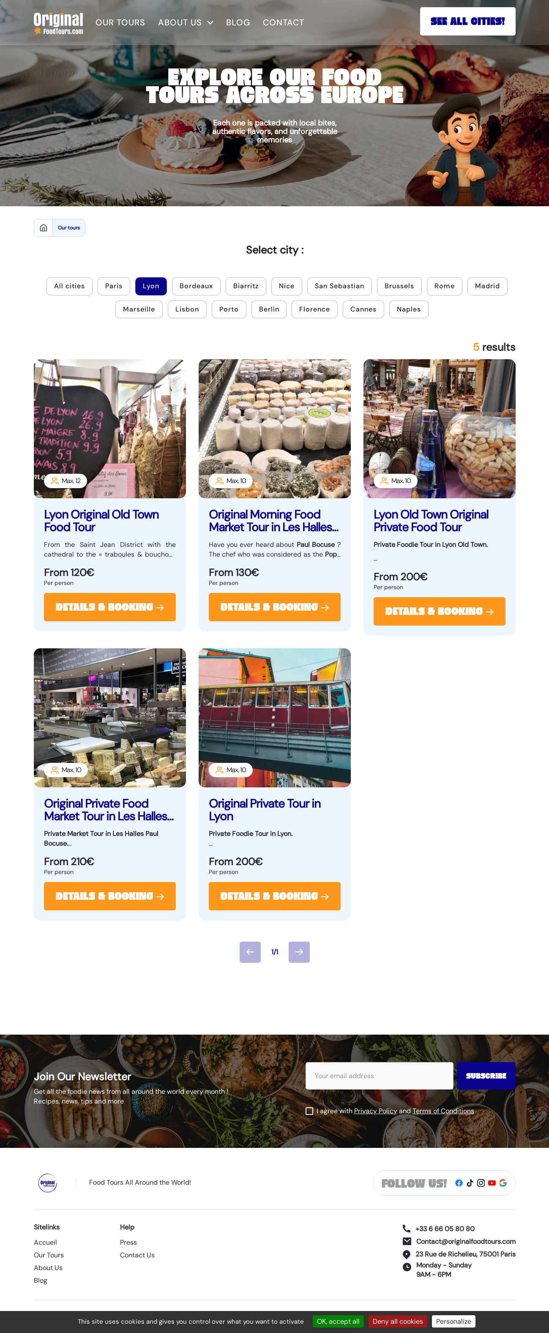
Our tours (120, 22)
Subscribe (486, 1077)
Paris (114, 285)
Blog (238, 22)
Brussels (399, 285)
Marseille (139, 309)
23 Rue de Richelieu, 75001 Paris (459, 1254)
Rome (444, 285)
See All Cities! (468, 22)
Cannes (364, 309)
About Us (48, 1268)
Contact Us (137, 1255)
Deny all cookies (398, 1321)
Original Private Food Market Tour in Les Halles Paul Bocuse (105, 810)
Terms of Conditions (443, 1110)
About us (185, 22)
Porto (229, 309)
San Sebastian (339, 285)
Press (128, 1242)
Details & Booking (110, 608)
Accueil (45, 1242)
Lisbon (187, 309)
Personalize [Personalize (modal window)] (453, 1321)
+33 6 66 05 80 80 (439, 1228)
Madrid (487, 285)
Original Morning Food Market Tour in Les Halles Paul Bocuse (270, 521)
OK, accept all (338, 1321)
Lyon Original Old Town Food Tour (101, 521)
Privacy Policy (375, 1110)
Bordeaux (196, 285)
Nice (287, 285)
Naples (409, 309)
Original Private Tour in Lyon (264, 810)
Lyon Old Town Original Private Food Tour (431, 521)
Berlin (269, 309)
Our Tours (49, 1255)
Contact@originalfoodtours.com (459, 1241)
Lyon (151, 285)
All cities (69, 285)
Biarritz (246, 285)
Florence (315, 309)
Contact (283, 22)
